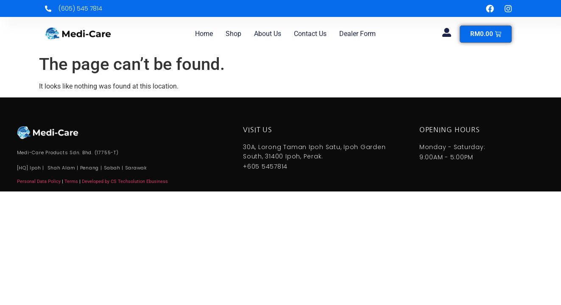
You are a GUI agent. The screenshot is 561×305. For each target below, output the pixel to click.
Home (204, 34)
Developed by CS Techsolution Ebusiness (125, 181)
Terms (71, 181)
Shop (233, 34)
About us (267, 34)
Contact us (310, 34)
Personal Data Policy (39, 181)
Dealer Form (357, 34)
